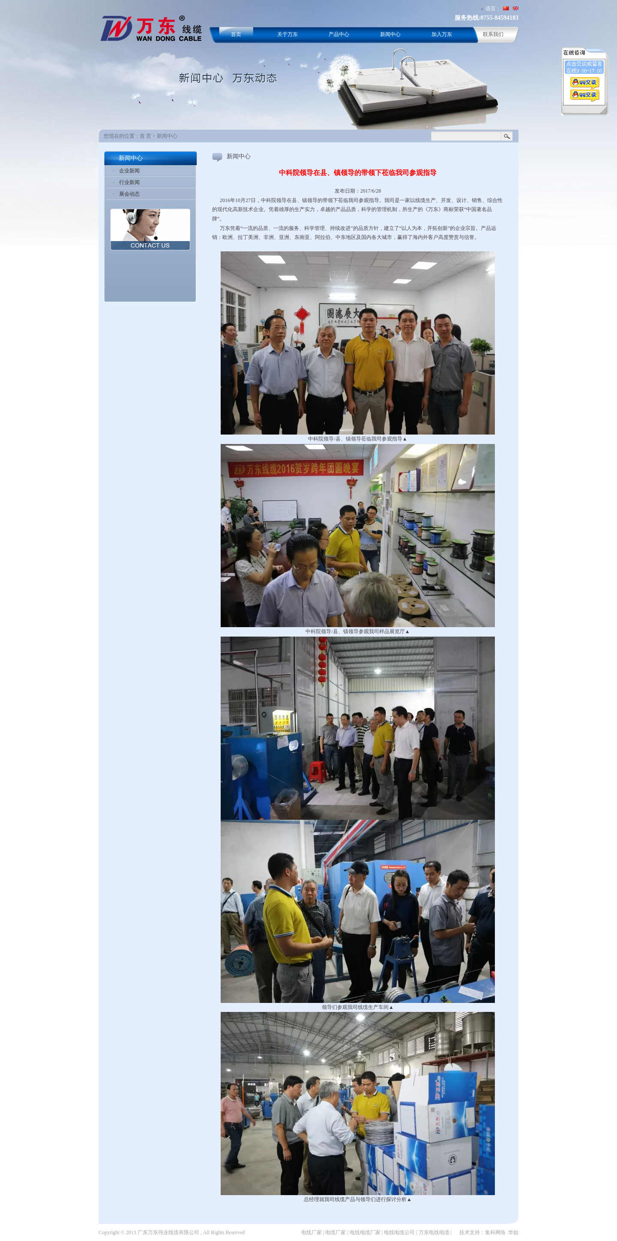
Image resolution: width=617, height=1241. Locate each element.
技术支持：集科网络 (482, 1232)
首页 (236, 34)
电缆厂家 (335, 1232)
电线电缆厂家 (365, 1232)
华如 (513, 1232)
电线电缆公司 (399, 1232)
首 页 (145, 136)
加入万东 (441, 34)
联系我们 (493, 34)
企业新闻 (129, 171)
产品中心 (339, 34)
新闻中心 (390, 34)
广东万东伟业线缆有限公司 (168, 1232)
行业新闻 (129, 182)
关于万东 (287, 34)
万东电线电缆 (434, 1232)
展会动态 (129, 194)
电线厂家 (311, 1232)
